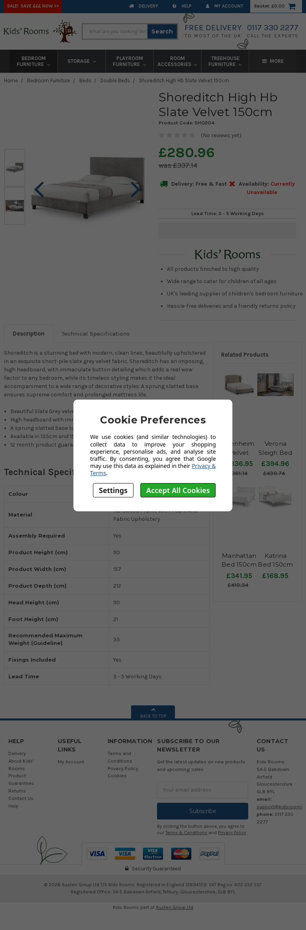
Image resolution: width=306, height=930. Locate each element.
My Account (224, 6)
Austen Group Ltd (174, 907)
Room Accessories (177, 61)
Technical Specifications (96, 333)
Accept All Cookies (178, 490)
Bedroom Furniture (33, 61)
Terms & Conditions (186, 832)
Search (162, 31)
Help (182, 6)
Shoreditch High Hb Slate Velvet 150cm (184, 80)
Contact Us (20, 798)
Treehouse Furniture (225, 61)
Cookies (117, 776)
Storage (81, 61)
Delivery (143, 6)
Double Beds (115, 80)
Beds (85, 80)
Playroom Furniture (129, 61)
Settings (113, 490)
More (273, 61)
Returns (17, 791)
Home (11, 80)
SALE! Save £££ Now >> (33, 6)
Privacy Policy (123, 768)
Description (29, 333)
